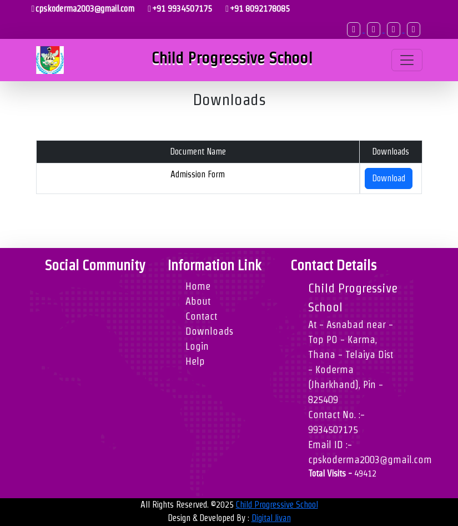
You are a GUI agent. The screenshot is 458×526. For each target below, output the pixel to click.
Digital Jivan (271, 518)
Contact (201, 316)
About (197, 301)
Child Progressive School (277, 504)
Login (197, 346)
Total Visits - (342, 473)
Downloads (209, 331)
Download (388, 178)
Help (195, 361)
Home (197, 286)
